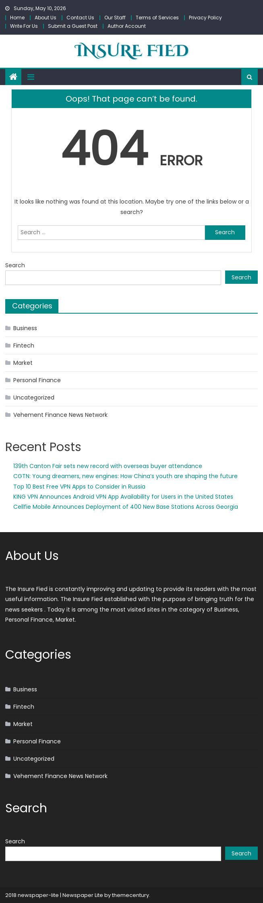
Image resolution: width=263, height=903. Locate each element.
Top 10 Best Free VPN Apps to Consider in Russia (79, 487)
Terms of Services (157, 17)
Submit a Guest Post (72, 26)
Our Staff (115, 17)
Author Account (127, 26)
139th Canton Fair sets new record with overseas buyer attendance (107, 466)
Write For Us (24, 26)
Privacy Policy (205, 17)
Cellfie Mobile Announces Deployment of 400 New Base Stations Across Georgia (125, 507)
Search (15, 265)
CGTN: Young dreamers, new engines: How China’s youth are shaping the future (125, 476)
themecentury (130, 895)
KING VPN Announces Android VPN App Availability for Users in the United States (123, 497)
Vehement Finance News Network (60, 415)
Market (23, 363)
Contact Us (80, 17)
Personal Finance (37, 380)
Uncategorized (33, 397)
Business (25, 328)
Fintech (23, 345)
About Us (45, 17)
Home (17, 17)
